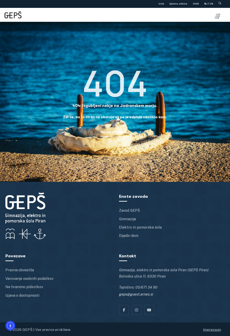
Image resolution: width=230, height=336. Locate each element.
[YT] (149, 310)
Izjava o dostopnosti (22, 295)
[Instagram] (137, 310)
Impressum (212, 329)
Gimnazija (127, 219)
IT (208, 3)
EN (211, 3)
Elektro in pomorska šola (140, 227)
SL (205, 3)
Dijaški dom (128, 236)
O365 (196, 3)
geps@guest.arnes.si (136, 294)
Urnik (161, 3)
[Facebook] (124, 310)
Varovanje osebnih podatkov (29, 278)
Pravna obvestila (19, 270)
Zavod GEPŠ (129, 210)
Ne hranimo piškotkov (24, 287)
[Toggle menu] (217, 15)
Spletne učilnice (178, 3)
